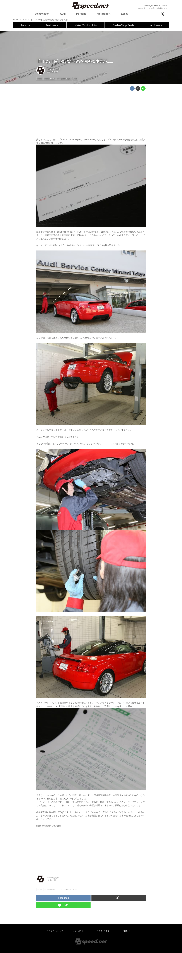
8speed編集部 (53, 69)
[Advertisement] (91, 114)
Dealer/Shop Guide (123, 25)
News (25, 25)
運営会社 (127, 931)
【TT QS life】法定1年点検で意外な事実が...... (74, 61)
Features (52, 25)
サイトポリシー (79, 931)
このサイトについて (55, 931)
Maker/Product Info (85, 25)
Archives (156, 25)
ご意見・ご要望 (103, 931)
